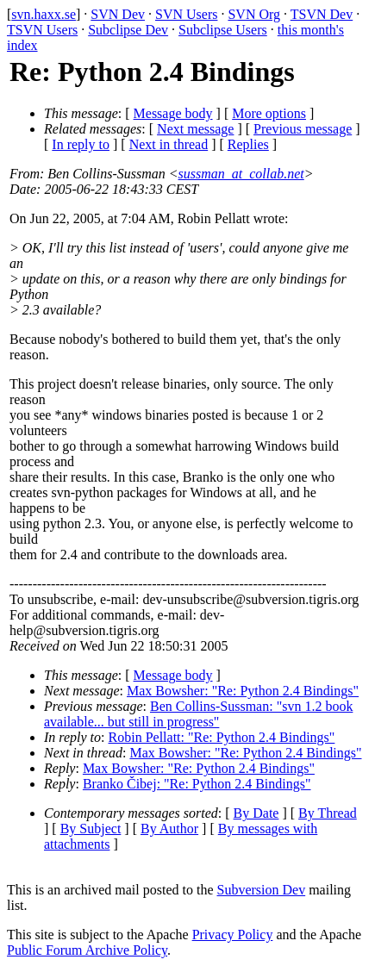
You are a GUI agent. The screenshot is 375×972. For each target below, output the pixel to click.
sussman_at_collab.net (241, 173)
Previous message (302, 129)
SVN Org (254, 14)
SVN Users (186, 14)
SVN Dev (118, 14)
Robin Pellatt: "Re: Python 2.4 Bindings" (222, 737)
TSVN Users (42, 29)
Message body (173, 113)
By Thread (327, 813)
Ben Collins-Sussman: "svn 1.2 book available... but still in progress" (198, 714)
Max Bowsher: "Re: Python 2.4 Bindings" (243, 690)
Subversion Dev (261, 889)
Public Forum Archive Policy (87, 950)
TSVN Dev (322, 14)
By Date (256, 813)
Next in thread (169, 144)
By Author (169, 828)
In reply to (80, 144)
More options (269, 113)
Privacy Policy (232, 934)
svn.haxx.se (43, 14)
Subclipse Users (222, 29)
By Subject (91, 828)
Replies (248, 144)
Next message (195, 129)
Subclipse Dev (128, 29)
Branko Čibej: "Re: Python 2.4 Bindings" (197, 783)
